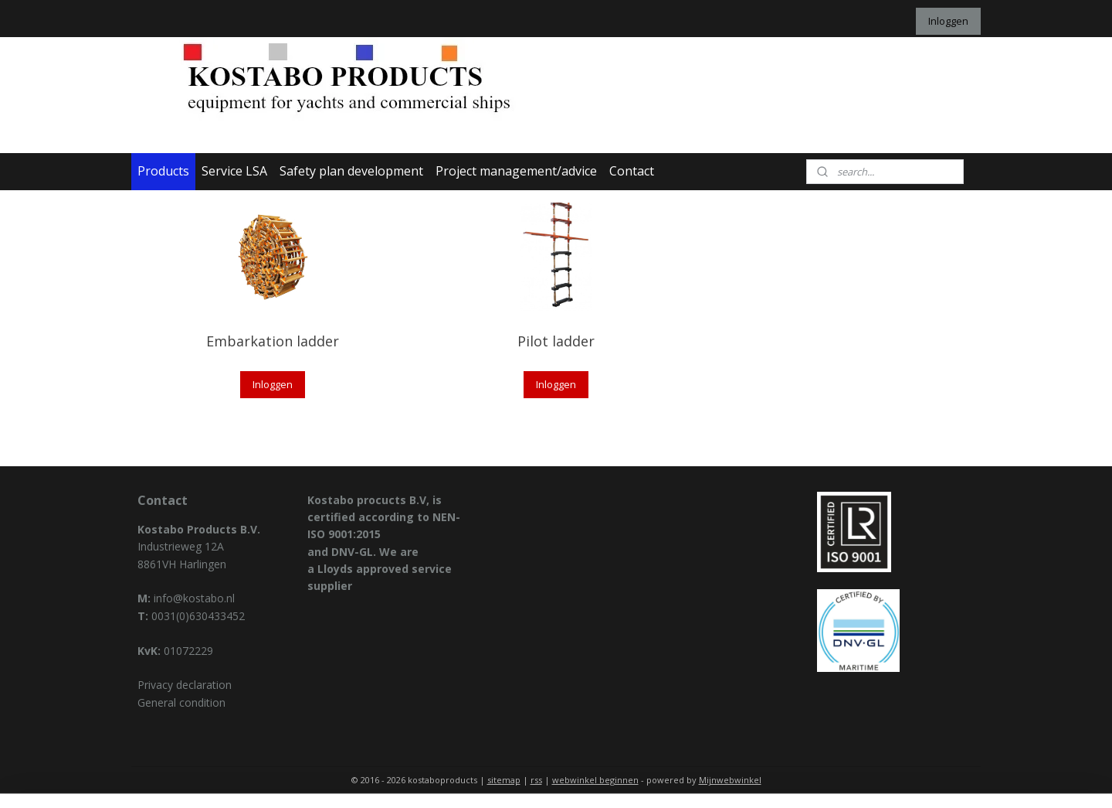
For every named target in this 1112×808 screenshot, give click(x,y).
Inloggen (948, 21)
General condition (181, 702)
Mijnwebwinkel (730, 780)
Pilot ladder (556, 341)
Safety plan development (351, 170)
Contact (631, 170)
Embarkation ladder (272, 341)
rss (536, 780)
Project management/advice (516, 170)
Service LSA (234, 170)
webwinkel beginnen (595, 780)
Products (163, 170)
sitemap (503, 780)
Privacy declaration (184, 684)
